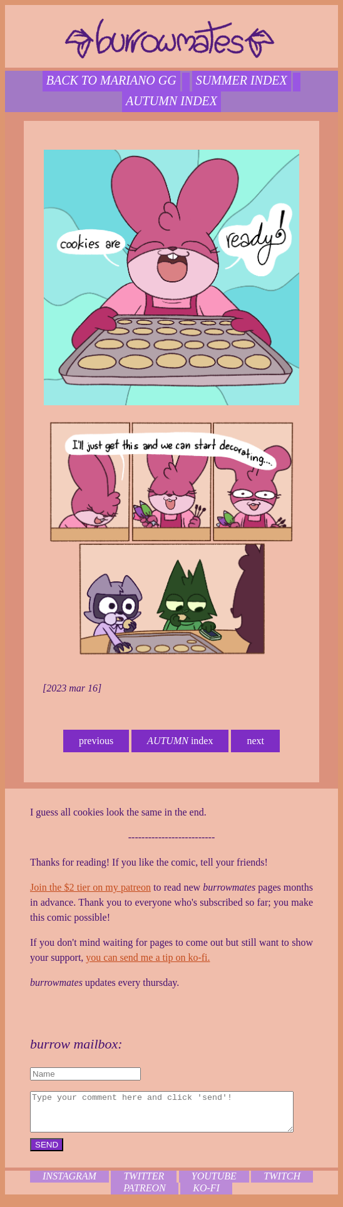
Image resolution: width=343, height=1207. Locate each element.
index (180, 740)
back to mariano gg (111, 80)
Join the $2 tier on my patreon (85, 887)
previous (96, 740)
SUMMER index (241, 80)
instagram (69, 1183)
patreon (144, 1195)
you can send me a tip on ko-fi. (142, 957)
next (255, 740)
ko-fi (206, 1195)
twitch (282, 1183)
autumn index (171, 101)
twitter (143, 1183)
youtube (214, 1183)
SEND (41, 1152)
